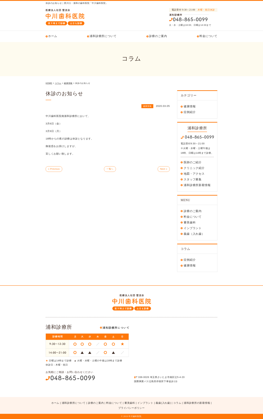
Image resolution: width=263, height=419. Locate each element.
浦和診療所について (103, 36)
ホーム (52, 36)
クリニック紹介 (194, 168)
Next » (163, 169)
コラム (177, 402)
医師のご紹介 (193, 162)
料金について (208, 36)
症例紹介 (190, 112)
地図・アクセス (194, 173)
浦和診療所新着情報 (197, 185)
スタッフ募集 (193, 179)
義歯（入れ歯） (194, 233)
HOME (49, 83)
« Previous (54, 169)
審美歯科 (190, 222)
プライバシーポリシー (131, 407)
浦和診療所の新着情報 (197, 402)
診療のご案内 (158, 36)
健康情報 (190, 106)
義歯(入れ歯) (163, 402)
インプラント (193, 228)
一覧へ (110, 169)
